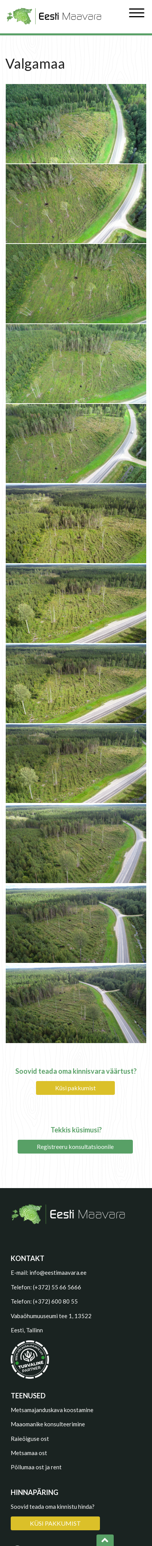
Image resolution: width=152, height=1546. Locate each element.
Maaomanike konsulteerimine (48, 1424)
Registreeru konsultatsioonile (75, 1146)
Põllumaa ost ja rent (36, 1467)
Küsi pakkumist (75, 1087)
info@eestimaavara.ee (58, 1272)
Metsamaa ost (29, 1452)
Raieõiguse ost (30, 1438)
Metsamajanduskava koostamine (52, 1409)
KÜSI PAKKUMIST (55, 1523)
